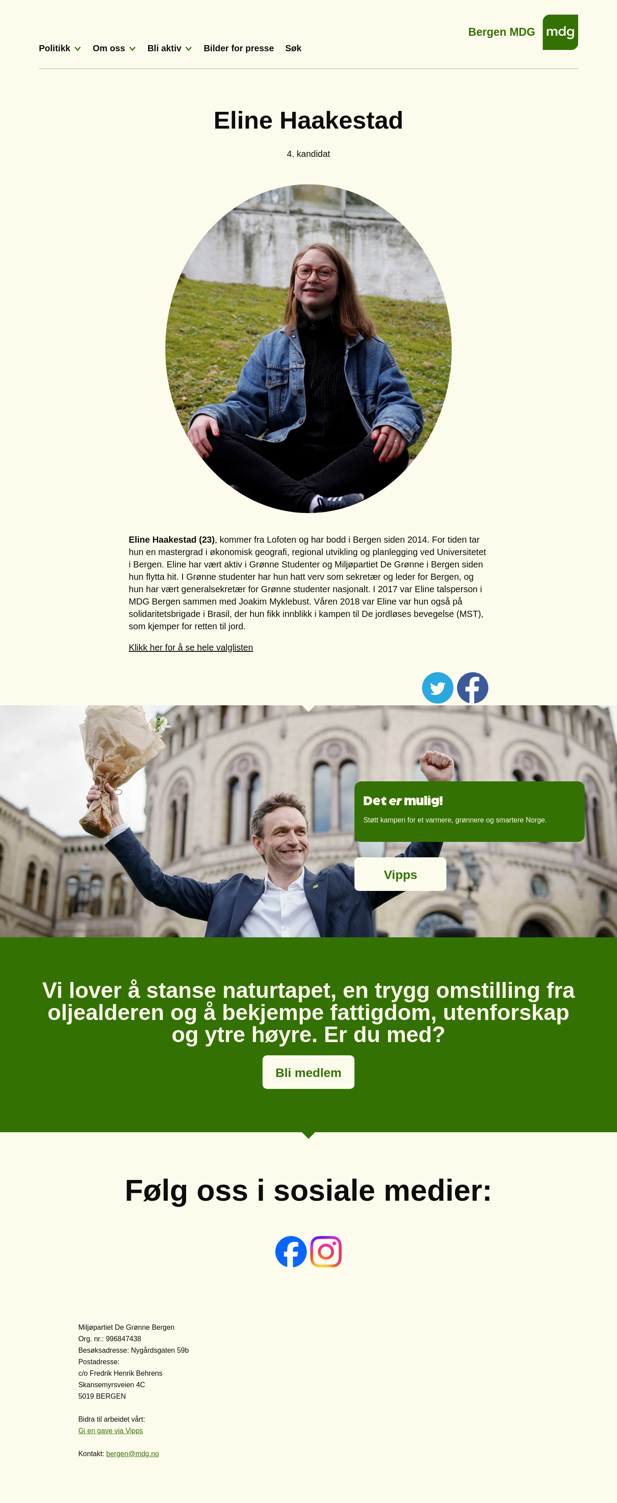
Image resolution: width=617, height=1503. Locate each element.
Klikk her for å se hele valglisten (191, 647)
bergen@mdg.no (132, 1453)
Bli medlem (308, 1073)
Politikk (54, 48)
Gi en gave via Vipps (110, 1431)
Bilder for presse (239, 48)
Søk (293, 48)
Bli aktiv (165, 48)
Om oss (109, 48)
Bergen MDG (501, 29)
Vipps (400, 875)
